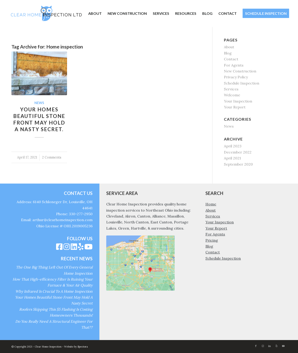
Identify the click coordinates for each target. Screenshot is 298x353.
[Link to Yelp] (276, 346)
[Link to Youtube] (283, 346)
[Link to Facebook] (255, 346)
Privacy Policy (236, 77)
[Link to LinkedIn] (269, 346)
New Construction (240, 71)
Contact (231, 59)
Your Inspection (238, 101)
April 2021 (232, 158)
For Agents (234, 65)
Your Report (235, 107)
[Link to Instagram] (262, 346)
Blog (228, 53)
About (229, 47)
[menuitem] (95, 13)
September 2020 (238, 164)
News (39, 103)
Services (231, 89)
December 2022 (237, 152)
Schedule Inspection (241, 83)
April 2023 (232, 146)
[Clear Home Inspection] (46, 13)
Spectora (83, 346)
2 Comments (51, 157)
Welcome (232, 95)
